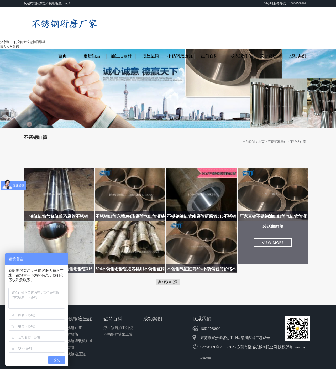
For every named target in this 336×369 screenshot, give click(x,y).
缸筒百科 (209, 56)
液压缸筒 (150, 56)
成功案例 (297, 56)
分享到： (6, 42)
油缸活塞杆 (121, 56)
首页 (62, 56)
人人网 (8, 46)
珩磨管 (69, 348)
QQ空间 (18, 42)
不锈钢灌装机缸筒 (78, 341)
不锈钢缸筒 (298, 141)
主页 (261, 141)
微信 (16, 46)
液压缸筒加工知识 (118, 328)
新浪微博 (29, 42)
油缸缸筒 (71, 334)
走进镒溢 (91, 56)
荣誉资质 (268, 56)
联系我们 (238, 56)
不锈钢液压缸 (180, 56)
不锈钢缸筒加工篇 (118, 334)
